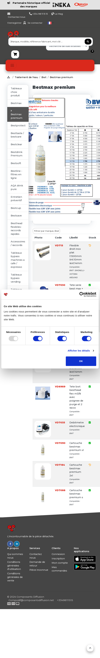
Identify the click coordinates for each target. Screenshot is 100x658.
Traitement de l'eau (26, 77)
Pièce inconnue (38, 569)
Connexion (58, 554)
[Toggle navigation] (12, 65)
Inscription (58, 558)
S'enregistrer (14, 23)
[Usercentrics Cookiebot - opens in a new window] (81, 294)
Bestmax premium (61, 77)
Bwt (43, 77)
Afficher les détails (79, 350)
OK (81, 361)
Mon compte (60, 562)
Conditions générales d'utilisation (14, 566)
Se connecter (35, 23)
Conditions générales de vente (15, 577)
